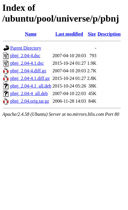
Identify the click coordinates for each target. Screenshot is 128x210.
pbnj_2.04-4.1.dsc (27, 63)
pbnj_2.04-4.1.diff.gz (30, 78)
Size (92, 34)
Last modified (69, 34)
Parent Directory (25, 48)
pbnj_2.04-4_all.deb (29, 93)
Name (30, 34)
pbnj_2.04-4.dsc (25, 55)
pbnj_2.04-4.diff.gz (28, 70)
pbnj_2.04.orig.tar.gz (29, 101)
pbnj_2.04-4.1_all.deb (30, 85)
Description (109, 34)
